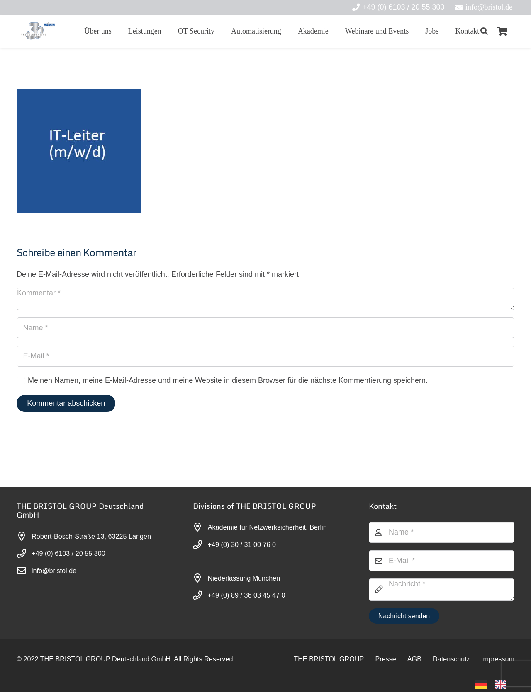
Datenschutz (451, 659)
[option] (502, 684)
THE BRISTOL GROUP (329, 659)
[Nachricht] (441, 589)
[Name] (265, 327)
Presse (385, 659)
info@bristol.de (54, 570)
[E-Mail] (265, 356)
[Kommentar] (265, 299)
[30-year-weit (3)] (37, 31)
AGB (414, 659)
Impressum (497, 659)
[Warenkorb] (502, 31)
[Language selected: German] (494, 684)
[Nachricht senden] (404, 616)
